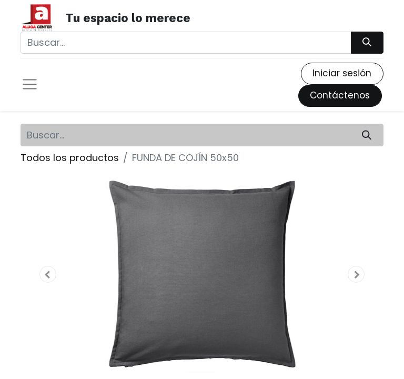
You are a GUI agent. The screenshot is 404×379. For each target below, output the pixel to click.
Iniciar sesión (341, 73)
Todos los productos (70, 157)
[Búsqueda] (367, 43)
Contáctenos (340, 95)
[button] (48, 274)
